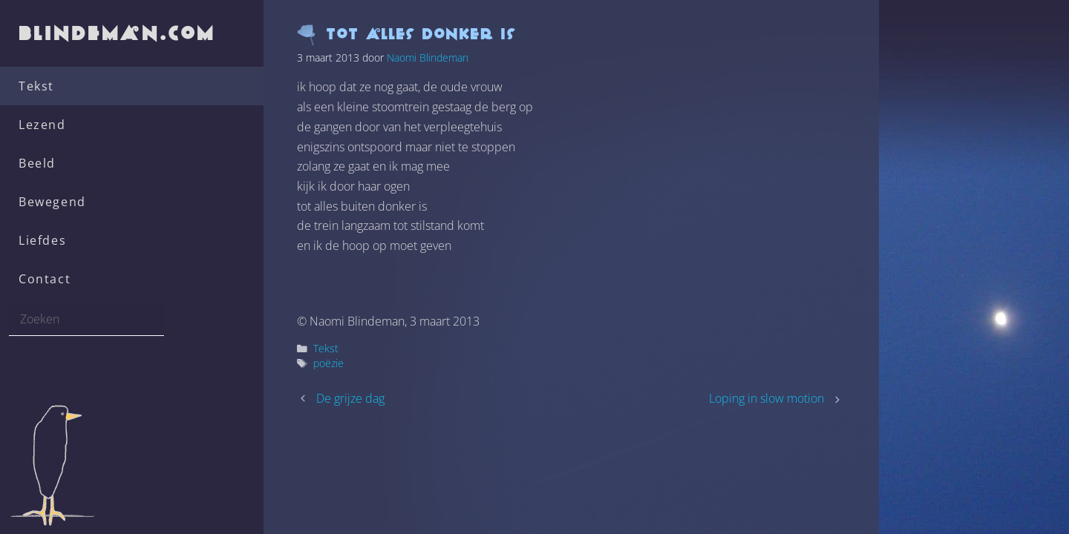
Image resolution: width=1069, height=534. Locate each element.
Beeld (37, 163)
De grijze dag (350, 398)
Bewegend (52, 202)
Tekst (36, 86)
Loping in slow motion (766, 398)
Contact (45, 279)
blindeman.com (118, 33)
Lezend (42, 124)
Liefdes (42, 240)
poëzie (328, 363)
